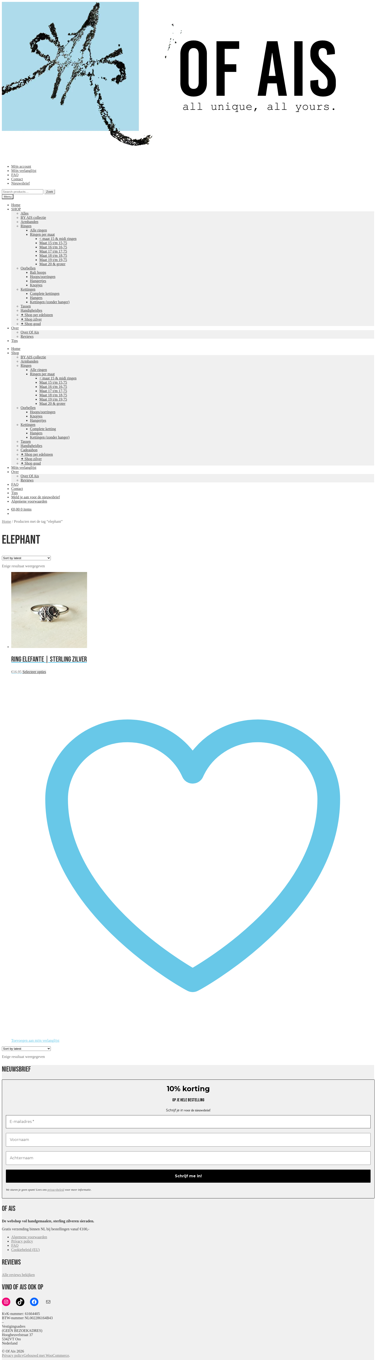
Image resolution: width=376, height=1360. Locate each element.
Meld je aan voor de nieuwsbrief (35, 497)
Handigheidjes (31, 310)
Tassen (26, 306)
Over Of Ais (30, 332)
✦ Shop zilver (31, 319)
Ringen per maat (42, 234)
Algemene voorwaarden (29, 501)
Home (15, 205)
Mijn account (21, 166)
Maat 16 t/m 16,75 (53, 247)
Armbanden (29, 222)
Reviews (27, 336)
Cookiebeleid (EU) (25, 1250)
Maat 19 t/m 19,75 (53, 260)
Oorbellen (28, 268)
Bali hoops (38, 272)
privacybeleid (56, 1189)
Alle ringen (38, 230)
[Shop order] (26, 558)
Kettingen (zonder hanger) (50, 302)
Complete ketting (43, 429)
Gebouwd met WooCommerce (46, 1355)
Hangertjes (38, 281)
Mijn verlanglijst (23, 171)
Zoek (49, 191)
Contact (17, 179)
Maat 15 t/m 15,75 (53, 243)
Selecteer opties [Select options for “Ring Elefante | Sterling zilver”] (34, 672)
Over (15, 328)
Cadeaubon (29, 450)
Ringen (26, 226)
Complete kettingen (44, 293)
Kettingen (28, 289)
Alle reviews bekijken (18, 1275)
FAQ (14, 175)
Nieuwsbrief (20, 183)
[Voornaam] (188, 1140)
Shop (15, 353)
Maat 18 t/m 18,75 (53, 256)
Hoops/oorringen (42, 277)
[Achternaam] (188, 1158)
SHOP (16, 209)
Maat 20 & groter (52, 264)
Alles (25, 213)
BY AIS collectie (33, 218)
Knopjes (36, 285)
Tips (14, 341)
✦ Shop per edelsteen (37, 315)
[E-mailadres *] (188, 1121)
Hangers (36, 298)
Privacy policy (22, 1241)
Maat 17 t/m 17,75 (53, 251)
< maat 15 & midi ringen (58, 239)
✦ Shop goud (31, 324)
